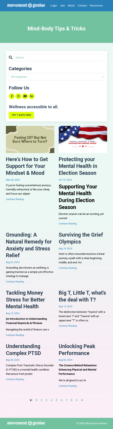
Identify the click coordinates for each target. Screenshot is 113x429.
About (71, 5)
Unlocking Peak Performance (77, 349)
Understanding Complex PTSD (23, 349)
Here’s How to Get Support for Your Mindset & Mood (27, 166)
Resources (96, 5)
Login (54, 5)
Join (62, 5)
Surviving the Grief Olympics (81, 238)
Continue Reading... (15, 199)
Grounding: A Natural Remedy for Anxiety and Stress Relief (29, 245)
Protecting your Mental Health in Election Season (78, 166)
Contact (82, 5)
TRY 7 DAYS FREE (21, 115)
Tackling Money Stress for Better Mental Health (25, 300)
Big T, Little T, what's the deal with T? (82, 296)
